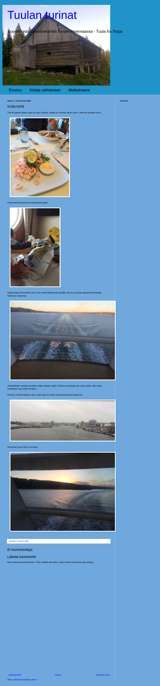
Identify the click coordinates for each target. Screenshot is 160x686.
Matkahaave (79, 90)
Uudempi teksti (14, 675)
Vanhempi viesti (102, 675)
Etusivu (15, 90)
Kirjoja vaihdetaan (45, 90)
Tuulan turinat (42, 15)
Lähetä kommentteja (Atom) (25, 680)
